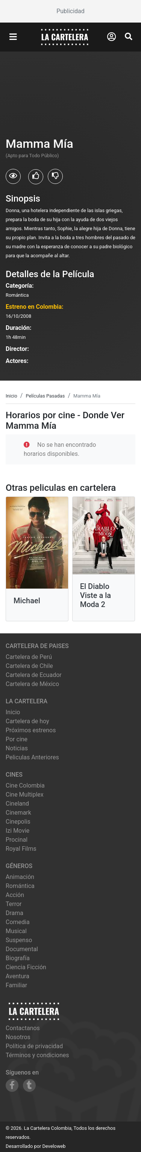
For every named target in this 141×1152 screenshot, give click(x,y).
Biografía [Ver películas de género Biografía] (18, 958)
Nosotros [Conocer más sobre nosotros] (18, 1037)
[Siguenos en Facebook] (12, 1085)
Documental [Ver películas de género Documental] (22, 949)
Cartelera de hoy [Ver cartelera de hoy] (27, 721)
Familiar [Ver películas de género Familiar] (16, 985)
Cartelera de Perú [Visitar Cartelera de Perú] (29, 656)
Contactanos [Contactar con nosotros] (23, 1028)
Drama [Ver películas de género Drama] (14, 913)
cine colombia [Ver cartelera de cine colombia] (25, 785)
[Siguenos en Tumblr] (29, 1085)
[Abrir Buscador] (128, 36)
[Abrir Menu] (13, 37)
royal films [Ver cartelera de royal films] (21, 848)
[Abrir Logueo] (111, 37)
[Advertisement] (70, 11)
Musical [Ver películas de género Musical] (16, 931)
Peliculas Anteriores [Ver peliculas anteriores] (32, 757)
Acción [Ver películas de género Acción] (15, 895)
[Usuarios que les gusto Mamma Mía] (35, 176)
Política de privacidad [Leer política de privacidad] (34, 1046)
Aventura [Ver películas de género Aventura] (17, 976)
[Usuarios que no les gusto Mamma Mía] (55, 176)
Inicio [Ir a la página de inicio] (13, 712)
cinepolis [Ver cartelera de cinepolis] (18, 821)
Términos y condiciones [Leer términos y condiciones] (37, 1055)
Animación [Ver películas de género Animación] (20, 876)
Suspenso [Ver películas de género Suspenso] (19, 940)
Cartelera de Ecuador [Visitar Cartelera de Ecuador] (34, 674)
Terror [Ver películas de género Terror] (14, 904)
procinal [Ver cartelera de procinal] (16, 839)
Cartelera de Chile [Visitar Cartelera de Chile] (29, 665)
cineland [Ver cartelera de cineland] (17, 803)
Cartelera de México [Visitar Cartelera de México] (32, 684)
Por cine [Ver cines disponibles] (16, 739)
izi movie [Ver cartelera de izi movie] (17, 830)
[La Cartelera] (64, 36)
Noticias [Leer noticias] (17, 748)
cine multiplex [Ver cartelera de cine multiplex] (25, 794)
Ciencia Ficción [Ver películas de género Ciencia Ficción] (26, 967)
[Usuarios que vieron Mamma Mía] (13, 176)
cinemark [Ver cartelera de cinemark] (18, 812)
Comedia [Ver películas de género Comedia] (18, 922)
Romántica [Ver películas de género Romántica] (20, 885)
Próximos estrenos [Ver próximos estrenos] (31, 730)
